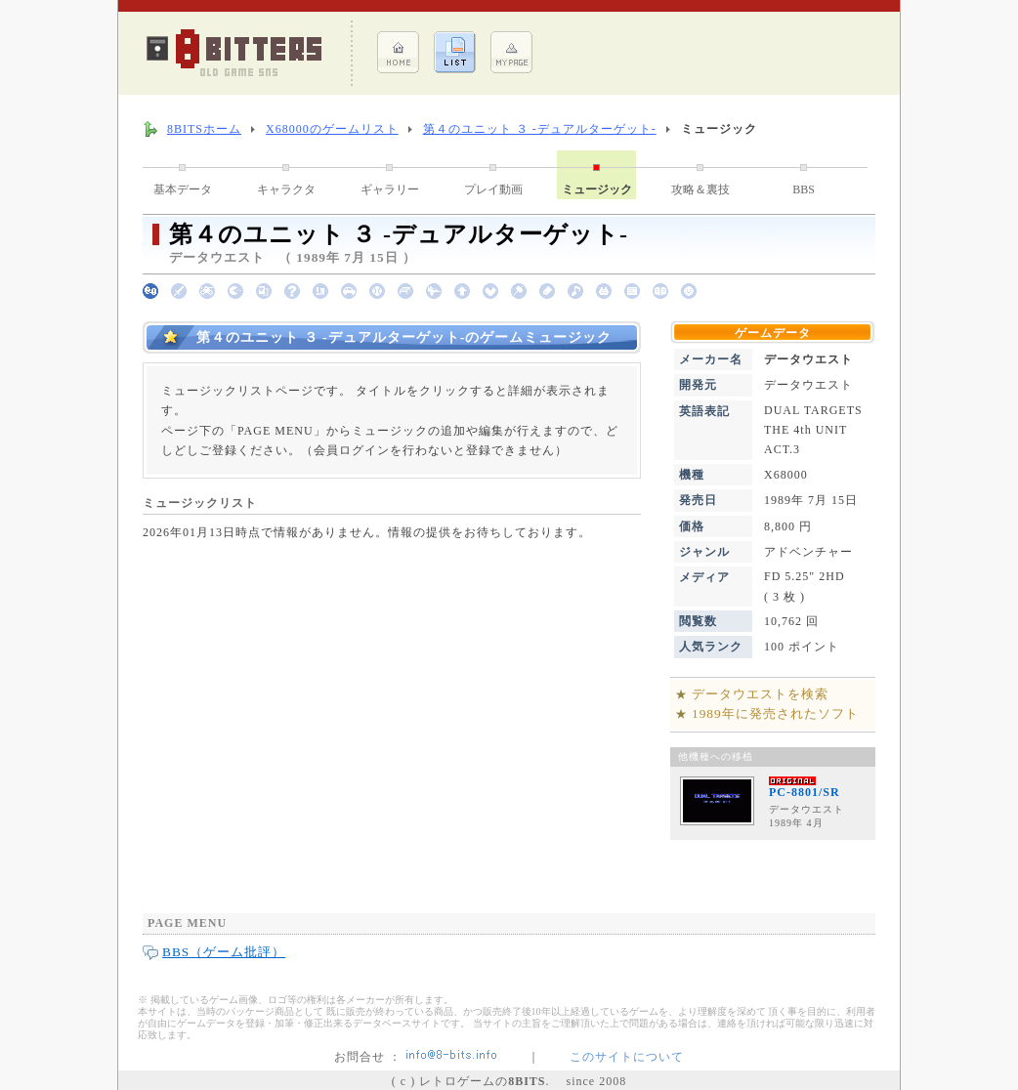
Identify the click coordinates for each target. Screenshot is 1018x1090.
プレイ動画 (493, 189)
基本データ (182, 189)
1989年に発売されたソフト (775, 713)
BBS (803, 189)
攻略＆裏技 (700, 189)
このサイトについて (627, 1057)
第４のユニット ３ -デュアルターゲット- (540, 129)
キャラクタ (286, 189)
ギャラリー (390, 189)
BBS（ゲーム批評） (223, 951)
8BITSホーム (204, 129)
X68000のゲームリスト (332, 129)
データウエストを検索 (760, 694)
